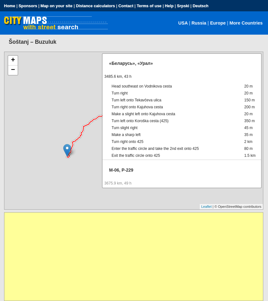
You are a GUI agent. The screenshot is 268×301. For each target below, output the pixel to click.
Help (169, 5)
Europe (218, 23)
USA (183, 23)
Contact (125, 5)
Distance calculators (95, 5)
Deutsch (201, 5)
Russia (199, 23)
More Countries (246, 23)
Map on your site (57, 5)
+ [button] (13, 60)
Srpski (183, 5)
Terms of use (149, 5)
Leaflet (206, 206)
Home (9, 5)
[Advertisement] (133, 257)
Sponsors (28, 5)
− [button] (13, 70)
